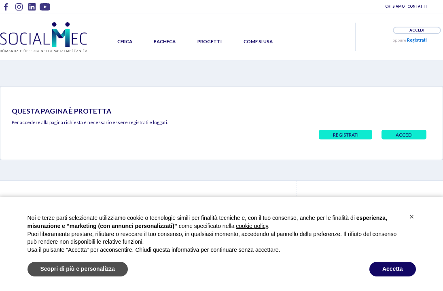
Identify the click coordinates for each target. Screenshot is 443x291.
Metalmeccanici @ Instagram (19, 9)
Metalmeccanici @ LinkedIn (32, 9)
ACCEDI (416, 30)
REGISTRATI (345, 134)
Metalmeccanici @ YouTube (45, 9)
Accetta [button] (392, 269)
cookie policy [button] (252, 226)
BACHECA (165, 41)
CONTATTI (417, 6)
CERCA (124, 41)
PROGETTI (209, 41)
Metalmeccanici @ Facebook (6, 9)
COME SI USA (258, 41)
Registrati (417, 40)
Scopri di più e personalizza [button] (77, 269)
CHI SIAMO (395, 6)
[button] (411, 216)
